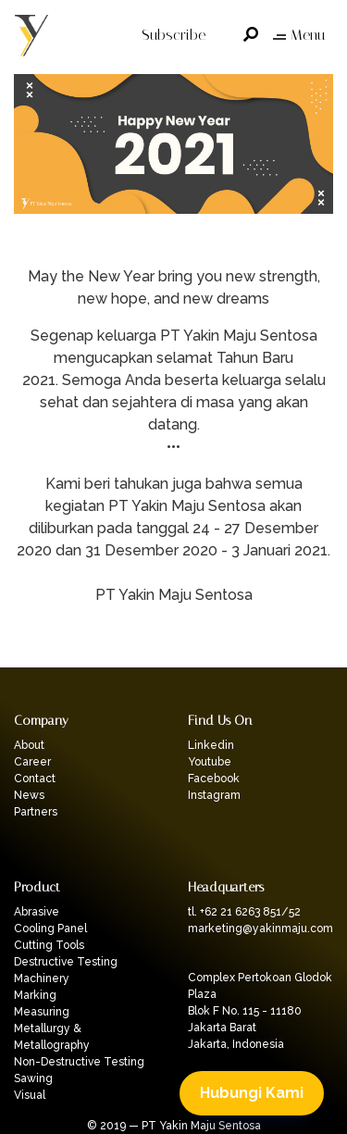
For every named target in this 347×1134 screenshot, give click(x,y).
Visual (29, 1095)
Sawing (33, 1078)
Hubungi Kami (252, 1093)
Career (32, 761)
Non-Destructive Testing (79, 1061)
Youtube (209, 761)
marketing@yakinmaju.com (260, 928)
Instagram (214, 795)
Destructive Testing (66, 961)
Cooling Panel (50, 928)
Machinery (41, 978)
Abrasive (36, 911)
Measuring (41, 1011)
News (29, 795)
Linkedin (211, 745)
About (29, 745)
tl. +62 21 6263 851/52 (244, 911)
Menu (299, 35)
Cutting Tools (49, 945)
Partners (35, 811)
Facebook (214, 778)
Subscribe (173, 35)
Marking (35, 995)
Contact (35, 778)
